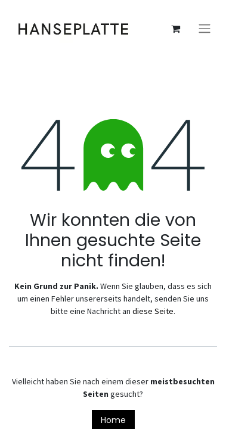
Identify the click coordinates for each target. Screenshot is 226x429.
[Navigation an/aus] (204, 29)
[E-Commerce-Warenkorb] (175, 29)
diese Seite (153, 311)
